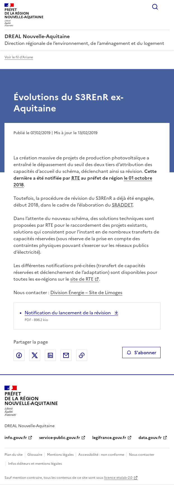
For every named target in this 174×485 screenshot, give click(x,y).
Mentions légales (60, 454)
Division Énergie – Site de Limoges (86, 292)
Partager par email (66, 355)
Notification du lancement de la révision (68, 312)
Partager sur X (34, 355)
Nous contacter (141, 454)
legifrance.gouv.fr (109, 438)
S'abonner (141, 352)
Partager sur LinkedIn (50, 355)
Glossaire (34, 454)
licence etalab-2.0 (118, 477)
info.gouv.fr (15, 438)
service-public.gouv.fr (59, 438)
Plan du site (13, 454)
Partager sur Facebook (19, 355)
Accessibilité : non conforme (101, 454)
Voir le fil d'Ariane (18, 57)
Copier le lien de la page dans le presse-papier (81, 355)
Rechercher (155, 6)
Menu (166, 6)
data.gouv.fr (150, 438)
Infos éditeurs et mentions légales (35, 463)
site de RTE (81, 279)
